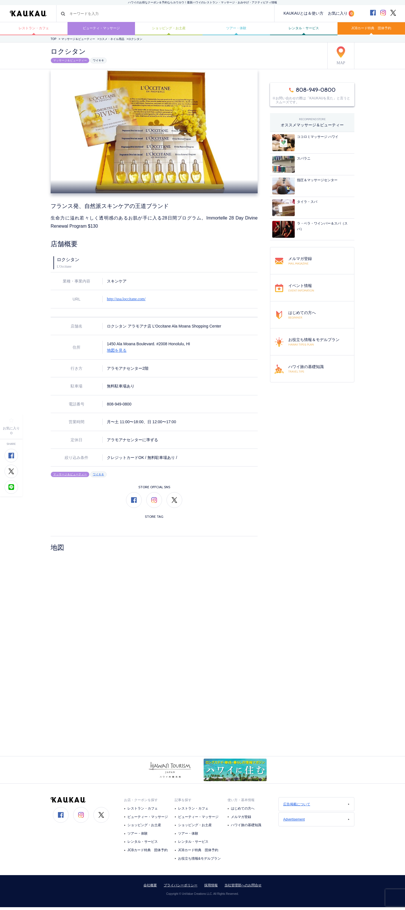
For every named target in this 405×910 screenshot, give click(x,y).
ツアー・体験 (236, 30)
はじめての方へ (243, 811)
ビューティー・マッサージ (147, 820)
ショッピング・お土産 (168, 30)
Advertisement (316, 822)
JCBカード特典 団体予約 (371, 30)
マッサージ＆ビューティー (78, 42)
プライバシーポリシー (180, 888)
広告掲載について (316, 807)
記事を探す (183, 803)
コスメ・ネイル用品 (111, 42)
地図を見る (117, 353)
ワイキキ (98, 63)
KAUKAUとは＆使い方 (303, 13)
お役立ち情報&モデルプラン (199, 861)
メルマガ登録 (241, 820)
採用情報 (211, 888)
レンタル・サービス (303, 30)
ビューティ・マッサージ (101, 30)
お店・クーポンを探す (141, 803)
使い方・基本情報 (241, 803)
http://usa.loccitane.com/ (126, 302)
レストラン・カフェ (33, 30)
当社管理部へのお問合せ (243, 888)
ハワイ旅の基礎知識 (246, 828)
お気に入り (341, 13)
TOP (53, 42)
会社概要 (150, 888)
